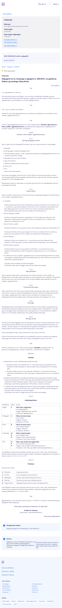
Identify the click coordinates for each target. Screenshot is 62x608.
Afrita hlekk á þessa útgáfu (11, 42)
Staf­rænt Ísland (8, 575)
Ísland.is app (35, 590)
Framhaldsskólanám (37, 584)
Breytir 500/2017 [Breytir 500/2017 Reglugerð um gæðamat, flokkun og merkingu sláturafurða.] (9, 60)
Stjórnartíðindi (6, 588)
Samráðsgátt (5, 584)
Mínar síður (35, 592)
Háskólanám (5, 592)
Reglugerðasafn (6, 586)
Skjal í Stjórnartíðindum (9, 45)
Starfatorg (34, 586)
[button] (42, 4)
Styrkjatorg (34, 588)
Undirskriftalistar (6, 590)
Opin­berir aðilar (8, 571)
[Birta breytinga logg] (31, 51)
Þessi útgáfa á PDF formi (10, 39)
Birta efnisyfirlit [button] (55, 85)
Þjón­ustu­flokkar (8, 568)
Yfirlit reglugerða (7, 13)
